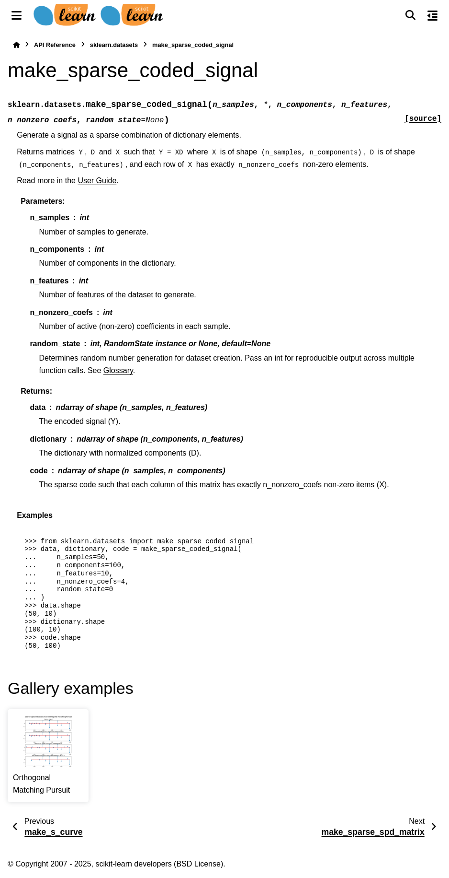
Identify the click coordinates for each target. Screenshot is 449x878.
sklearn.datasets (114, 44)
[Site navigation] (16, 15)
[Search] (410, 15)
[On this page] (432, 15)
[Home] (16, 45)
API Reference (55, 44)
